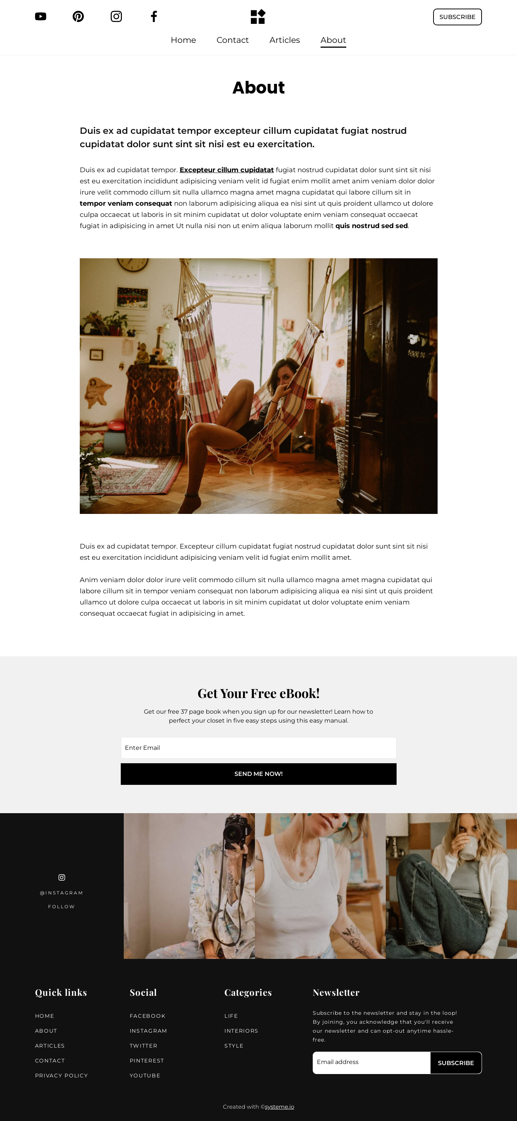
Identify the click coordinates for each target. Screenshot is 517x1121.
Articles (284, 40)
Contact (233, 40)
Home (183, 40)
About (333, 40)
